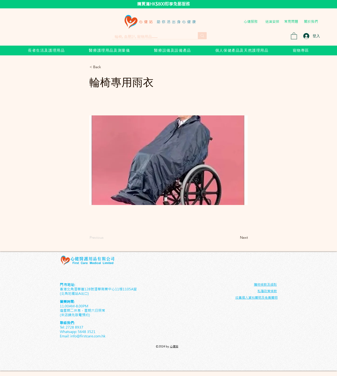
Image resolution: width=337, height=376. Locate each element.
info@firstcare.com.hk (87, 336)
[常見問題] (291, 21)
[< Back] (105, 67)
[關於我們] (311, 21)
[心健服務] (250, 21)
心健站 (174, 346)
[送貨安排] (272, 21)
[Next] (236, 237)
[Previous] (105, 237)
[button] (294, 35)
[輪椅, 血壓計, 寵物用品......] (151, 36)
